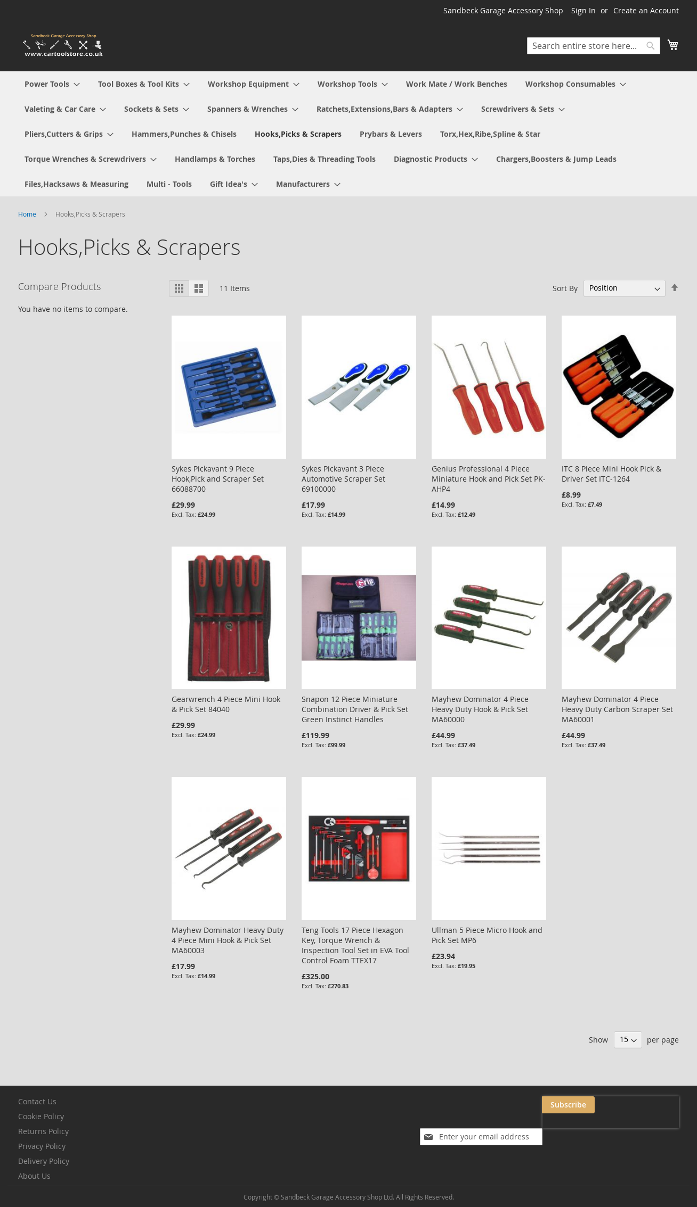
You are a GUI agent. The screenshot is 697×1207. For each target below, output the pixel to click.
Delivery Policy (43, 1161)
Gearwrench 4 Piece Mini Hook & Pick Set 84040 (226, 704)
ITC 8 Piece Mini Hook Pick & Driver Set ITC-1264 (611, 474)
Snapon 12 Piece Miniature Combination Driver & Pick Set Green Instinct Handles (355, 709)
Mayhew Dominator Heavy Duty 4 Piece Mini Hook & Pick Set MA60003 (227, 940)
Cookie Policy (41, 1116)
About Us (34, 1176)
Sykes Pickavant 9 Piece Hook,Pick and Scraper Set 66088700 (218, 479)
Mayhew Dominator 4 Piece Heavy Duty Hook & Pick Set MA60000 (480, 709)
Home (28, 214)
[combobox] (593, 45)
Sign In (583, 10)
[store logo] (63, 45)
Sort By (565, 288)
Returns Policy (43, 1131)
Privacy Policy (42, 1146)
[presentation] (572, 1129)
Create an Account (646, 10)
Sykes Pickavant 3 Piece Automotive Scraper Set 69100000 (343, 479)
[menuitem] (52, 83)
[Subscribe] (652, 1104)
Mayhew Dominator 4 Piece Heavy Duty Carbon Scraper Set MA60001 (617, 709)
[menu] (348, 133)
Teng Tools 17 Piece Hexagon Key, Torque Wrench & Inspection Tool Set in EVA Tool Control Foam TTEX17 (355, 945)
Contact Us (37, 1101)
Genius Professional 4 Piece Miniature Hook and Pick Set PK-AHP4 (489, 479)
